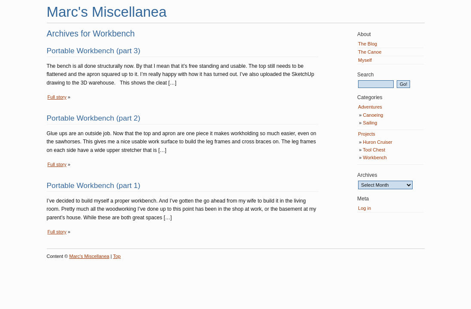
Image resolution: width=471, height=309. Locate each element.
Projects (366, 133)
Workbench (374, 157)
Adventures (370, 106)
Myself (365, 60)
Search (365, 75)
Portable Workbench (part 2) (93, 118)
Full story (57, 97)
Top (117, 256)
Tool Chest (374, 149)
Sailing (370, 122)
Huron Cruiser (377, 142)
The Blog (367, 43)
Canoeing (373, 115)
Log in (364, 208)
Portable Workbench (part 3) (93, 50)
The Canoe (369, 52)
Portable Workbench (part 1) (93, 185)
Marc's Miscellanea (107, 12)
